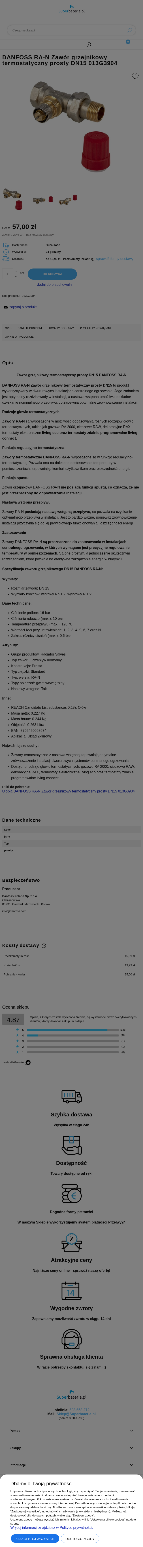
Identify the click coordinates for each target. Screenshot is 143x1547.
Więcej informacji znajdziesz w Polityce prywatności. (51, 1527)
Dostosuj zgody (80, 1539)
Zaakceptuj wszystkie (35, 1539)
